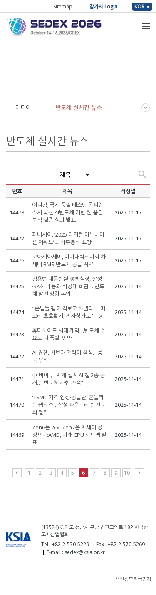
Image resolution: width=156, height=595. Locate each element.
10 (127, 473)
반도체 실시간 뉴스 (78, 107)
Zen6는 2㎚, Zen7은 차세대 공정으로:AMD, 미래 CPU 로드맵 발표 (69, 435)
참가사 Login (103, 6)
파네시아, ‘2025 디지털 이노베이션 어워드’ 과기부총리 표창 (68, 238)
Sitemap (62, 6)
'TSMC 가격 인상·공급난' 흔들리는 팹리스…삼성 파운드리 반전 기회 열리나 (69, 404)
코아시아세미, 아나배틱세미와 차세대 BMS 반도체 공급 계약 (69, 260)
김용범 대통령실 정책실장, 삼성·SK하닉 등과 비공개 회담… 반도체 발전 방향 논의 (68, 286)
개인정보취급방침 (133, 578)
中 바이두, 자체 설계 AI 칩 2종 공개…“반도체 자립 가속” (68, 378)
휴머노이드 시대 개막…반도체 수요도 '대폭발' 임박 (68, 334)
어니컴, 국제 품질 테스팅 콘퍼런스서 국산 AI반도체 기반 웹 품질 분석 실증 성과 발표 (67, 212)
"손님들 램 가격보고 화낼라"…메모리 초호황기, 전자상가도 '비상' (68, 312)
